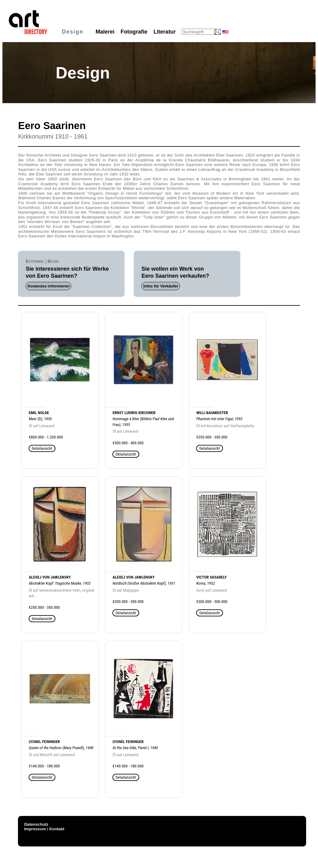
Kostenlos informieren (48, 286)
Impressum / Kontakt (44, 829)
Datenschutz (36, 824)
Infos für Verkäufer (160, 286)
